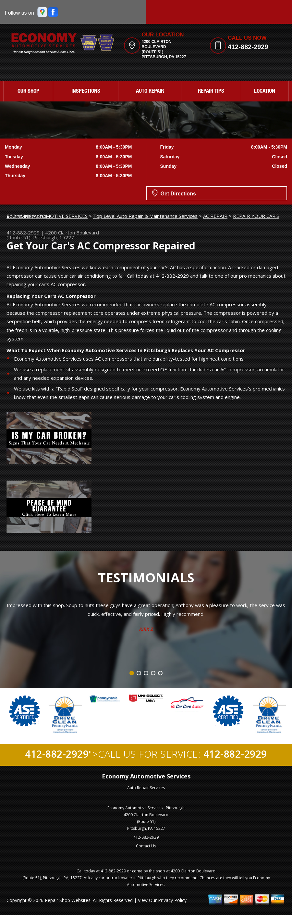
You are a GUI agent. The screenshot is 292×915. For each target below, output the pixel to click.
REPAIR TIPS (211, 91)
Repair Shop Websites (68, 900)
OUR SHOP (28, 91)
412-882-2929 (248, 46)
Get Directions (174, 192)
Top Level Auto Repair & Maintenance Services (145, 216)
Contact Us (146, 846)
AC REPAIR (215, 216)
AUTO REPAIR (150, 91)
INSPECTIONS (85, 91)
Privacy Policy (172, 900)
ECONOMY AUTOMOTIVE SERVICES (47, 216)
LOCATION (264, 91)
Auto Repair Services (146, 787)
